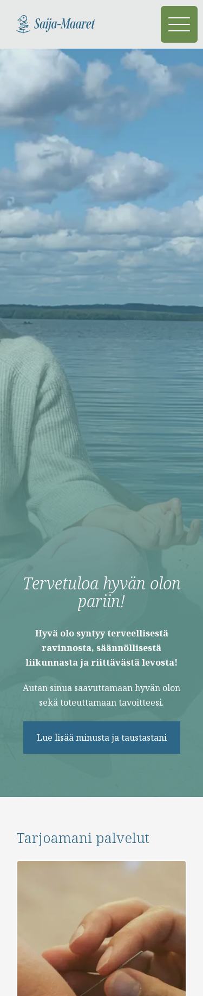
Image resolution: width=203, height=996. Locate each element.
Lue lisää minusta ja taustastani (102, 737)
